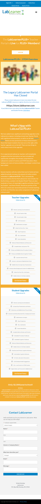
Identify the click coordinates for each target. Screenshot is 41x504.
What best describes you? (10, 452)
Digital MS (9, 3)
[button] (36, 12)
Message (6, 466)
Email (5, 459)
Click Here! (26, 110)
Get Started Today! (20, 280)
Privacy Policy (23, 501)
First (4, 435)
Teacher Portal (25, 5)
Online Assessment (21, 3)
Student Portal (15, 5)
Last (4, 441)
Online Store (32, 3)
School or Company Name (11, 445)
